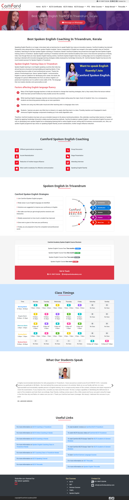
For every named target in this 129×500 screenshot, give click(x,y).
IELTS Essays (79, 7)
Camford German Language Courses (84, 455)
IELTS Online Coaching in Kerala (43, 433)
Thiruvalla (122, 7)
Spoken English (74, 493)
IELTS (44, 7)
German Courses (74, 487)
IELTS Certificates (55, 7)
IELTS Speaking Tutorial (40, 458)
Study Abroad (110, 7)
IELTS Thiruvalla (38, 464)
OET (70, 484)
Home (38, 7)
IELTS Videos (68, 7)
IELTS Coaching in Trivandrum (42, 427)
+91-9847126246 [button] (103, 1)
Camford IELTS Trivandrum (94, 427)
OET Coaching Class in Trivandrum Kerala (46, 453)
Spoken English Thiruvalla (92, 466)
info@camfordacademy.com (104, 485)
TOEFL (71, 490)
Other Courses (96, 7)
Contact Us (121, 1)
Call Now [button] (51, 22)
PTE (88, 7)
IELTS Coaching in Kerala (40, 439)
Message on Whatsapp (72, 22)
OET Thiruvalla (88, 461)
